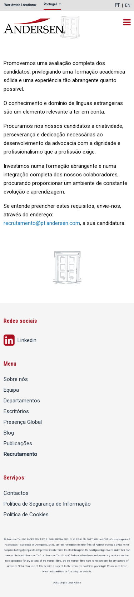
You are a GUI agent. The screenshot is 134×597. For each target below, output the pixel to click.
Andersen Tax (47, 27)
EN (127, 5)
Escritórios (16, 411)
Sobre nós (16, 379)
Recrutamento (20, 454)
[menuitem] (53, 6)
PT (117, 5)
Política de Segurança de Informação (47, 504)
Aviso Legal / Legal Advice (67, 582)
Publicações (18, 443)
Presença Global (23, 422)
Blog (9, 433)
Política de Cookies (26, 514)
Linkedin (20, 339)
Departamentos (22, 400)
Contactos (16, 493)
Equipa (11, 390)
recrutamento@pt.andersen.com (42, 223)
